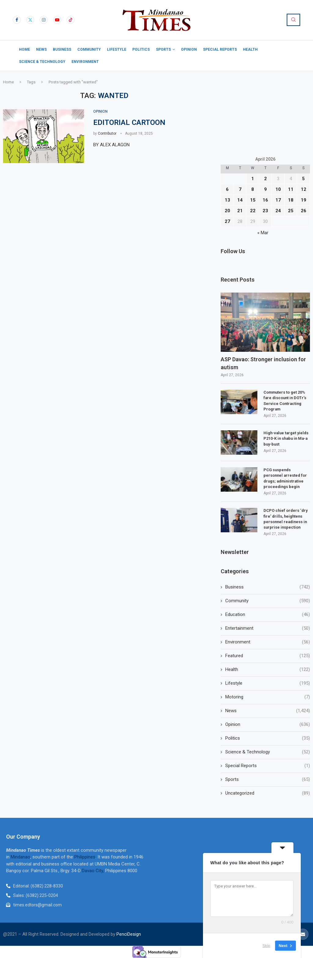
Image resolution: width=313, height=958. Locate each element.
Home (24, 49)
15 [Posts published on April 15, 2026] (253, 200)
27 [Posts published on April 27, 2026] (227, 221)
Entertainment (267, 628)
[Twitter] (30, 20)
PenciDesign (128, 934)
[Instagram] (44, 20)
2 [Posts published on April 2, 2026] (265, 178)
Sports (163, 49)
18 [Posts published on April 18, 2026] (290, 200)
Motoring (267, 697)
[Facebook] (17, 20)
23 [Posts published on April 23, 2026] (265, 210)
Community (89, 49)
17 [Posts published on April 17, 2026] (278, 200)
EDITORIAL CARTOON (129, 122)
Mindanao (20, 857)
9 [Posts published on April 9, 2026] (265, 189)
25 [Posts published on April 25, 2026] (290, 210)
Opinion (189, 49)
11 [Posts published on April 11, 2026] (290, 189)
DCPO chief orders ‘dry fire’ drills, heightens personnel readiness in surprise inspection (285, 519)
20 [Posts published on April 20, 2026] (227, 210)
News (41, 49)
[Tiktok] (71, 20)
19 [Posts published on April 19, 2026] (303, 200)
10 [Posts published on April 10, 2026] (278, 189)
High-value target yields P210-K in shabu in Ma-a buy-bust (285, 438)
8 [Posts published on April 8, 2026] (252, 189)
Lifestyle (116, 49)
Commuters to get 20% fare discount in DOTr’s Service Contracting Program (284, 400)
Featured (267, 656)
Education (267, 614)
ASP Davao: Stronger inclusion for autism (263, 363)
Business (62, 49)
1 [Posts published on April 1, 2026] (252, 178)
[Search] (293, 20)
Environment (85, 62)
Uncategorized (267, 793)
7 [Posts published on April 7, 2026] (240, 189)
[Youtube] (57, 20)
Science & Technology (42, 62)
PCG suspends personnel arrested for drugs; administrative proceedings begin (285, 478)
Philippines (84, 857)
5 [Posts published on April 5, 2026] (303, 178)
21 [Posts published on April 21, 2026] (240, 210)
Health (250, 49)
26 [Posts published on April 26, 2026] (303, 210)
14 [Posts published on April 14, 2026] (240, 200)
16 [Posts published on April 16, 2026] (265, 200)
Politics (141, 49)
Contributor (107, 133)
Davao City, (93, 870)
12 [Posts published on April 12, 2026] (303, 189)
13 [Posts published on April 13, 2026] (227, 200)
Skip (266, 945)
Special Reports (220, 49)
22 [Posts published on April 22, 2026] (253, 210)
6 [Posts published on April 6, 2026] (227, 189)
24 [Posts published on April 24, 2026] (278, 210)
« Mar (262, 232)
